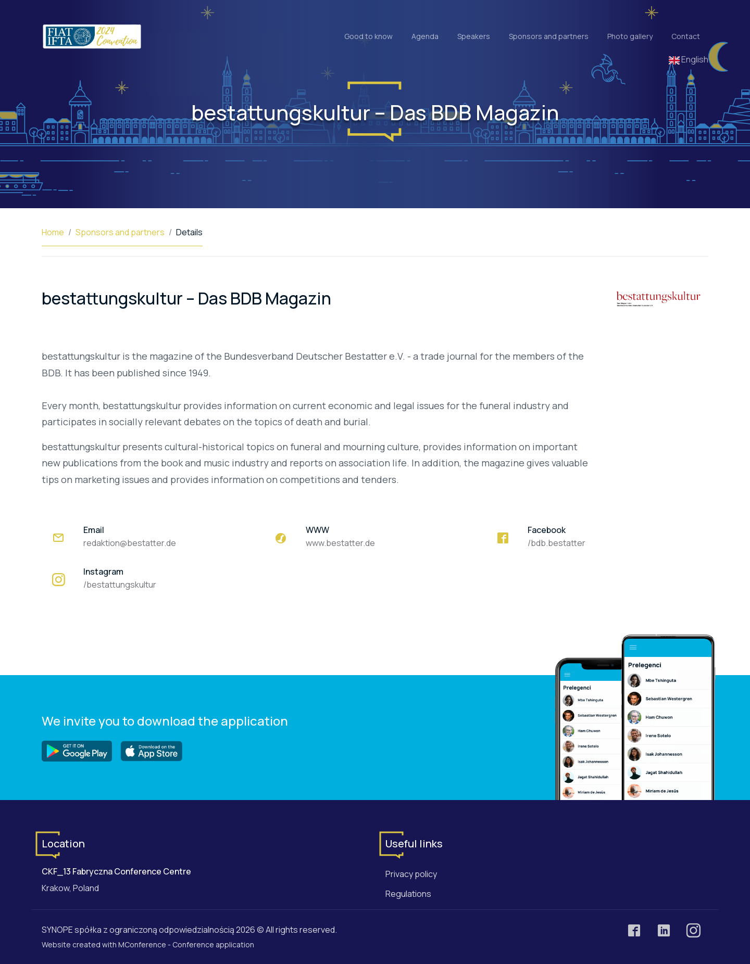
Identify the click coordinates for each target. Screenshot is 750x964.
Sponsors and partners (549, 36)
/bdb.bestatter (556, 543)
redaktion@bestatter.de (129, 543)
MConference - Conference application (186, 944)
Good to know (368, 36)
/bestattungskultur (119, 584)
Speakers (473, 36)
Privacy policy (411, 874)
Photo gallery (630, 36)
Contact (685, 36)
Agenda (425, 36)
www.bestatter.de (340, 543)
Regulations (408, 893)
